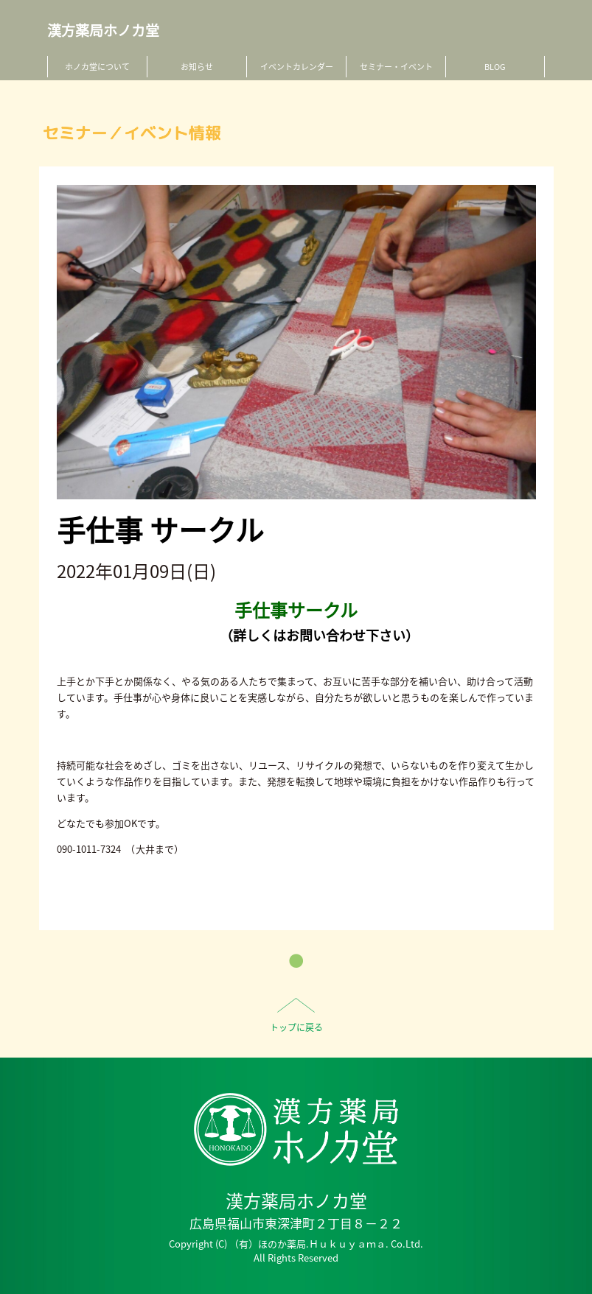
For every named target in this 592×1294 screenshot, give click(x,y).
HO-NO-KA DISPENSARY (296, 1129)
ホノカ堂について (97, 66)
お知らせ (197, 66)
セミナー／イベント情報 (131, 133)
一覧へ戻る (296, 961)
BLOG (495, 66)
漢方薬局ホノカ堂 (103, 31)
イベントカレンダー (296, 66)
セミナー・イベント (396, 66)
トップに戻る (296, 1027)
